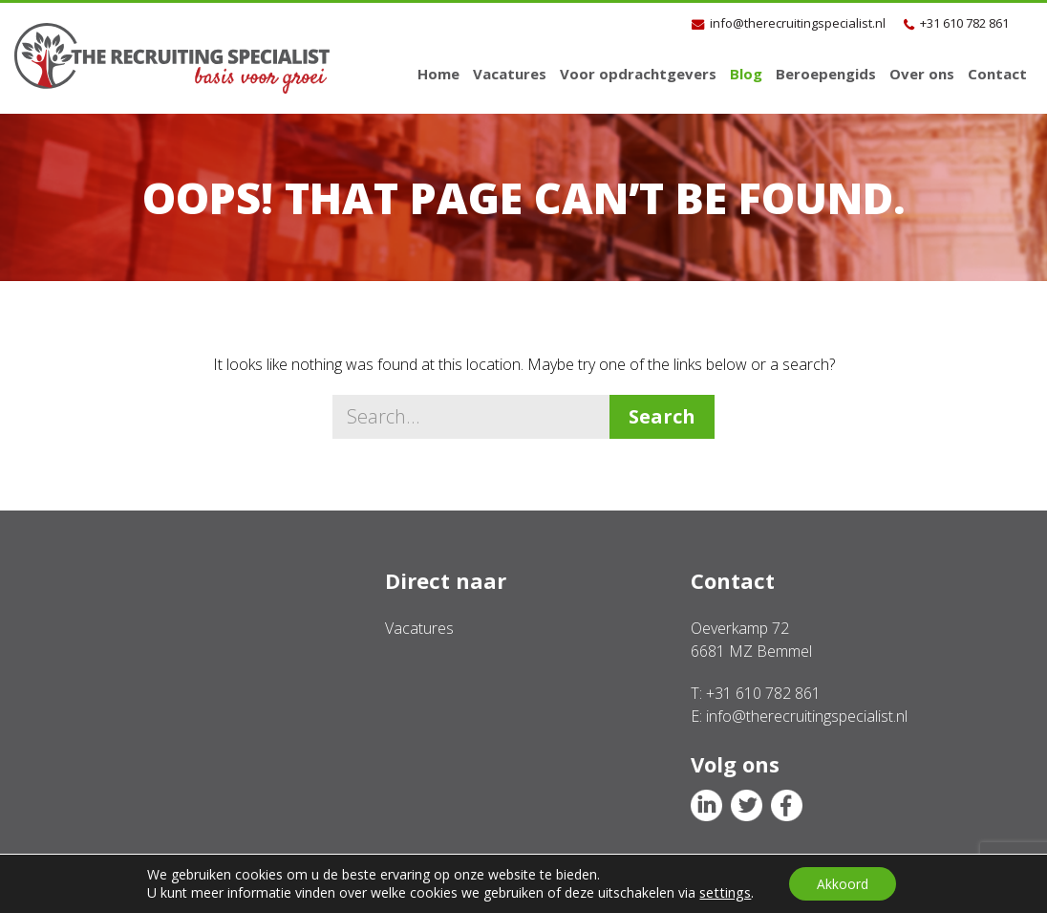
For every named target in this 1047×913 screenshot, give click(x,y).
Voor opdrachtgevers (638, 73)
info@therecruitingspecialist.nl (798, 23)
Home (438, 73)
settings (724, 892)
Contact (997, 73)
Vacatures (509, 73)
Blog (746, 73)
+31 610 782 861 (964, 23)
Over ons (921, 73)
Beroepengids (826, 73)
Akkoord (842, 883)
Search (662, 416)
